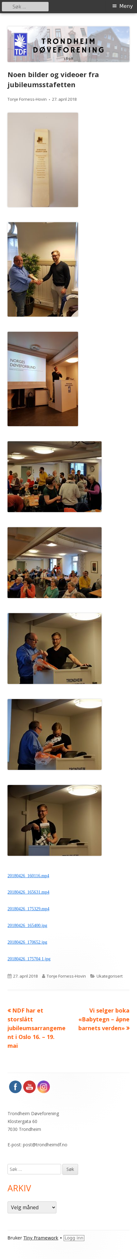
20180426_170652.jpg (27, 942)
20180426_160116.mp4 (28, 875)
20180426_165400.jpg (27, 925)
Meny (126, 6)
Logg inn (74, 1237)
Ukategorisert (110, 976)
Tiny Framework (41, 1237)
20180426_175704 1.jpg (29, 959)
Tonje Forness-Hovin (27, 99)
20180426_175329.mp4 (28, 908)
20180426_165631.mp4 (28, 892)
